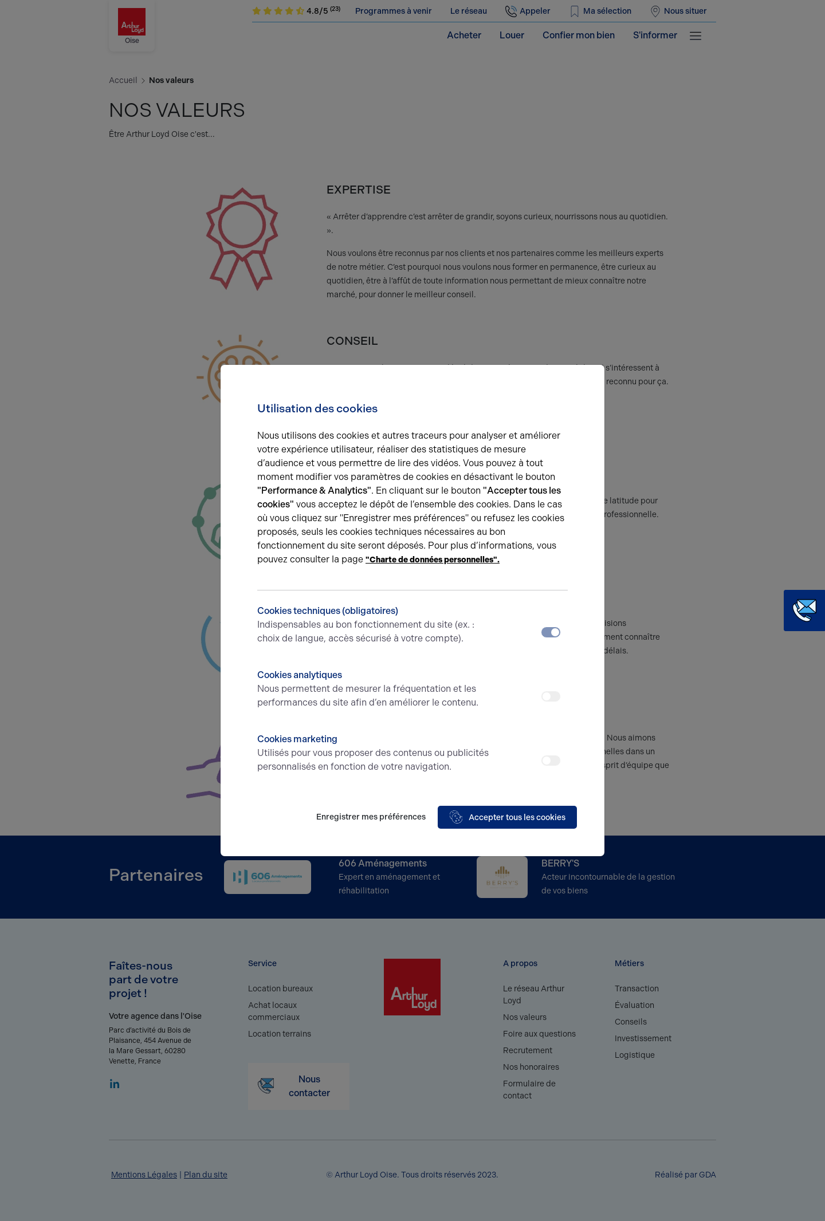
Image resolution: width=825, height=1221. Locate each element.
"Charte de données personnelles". (433, 560)
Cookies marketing (373, 754)
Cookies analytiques (373, 689)
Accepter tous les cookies (507, 817)
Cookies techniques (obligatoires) (373, 625)
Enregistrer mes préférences (371, 817)
